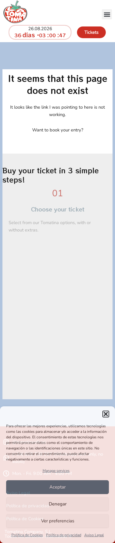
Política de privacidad (63, 535)
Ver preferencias (57, 521)
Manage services (56, 470)
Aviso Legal (94, 535)
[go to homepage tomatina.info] (15, 11)
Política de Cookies (27, 535)
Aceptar (57, 487)
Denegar (58, 504)
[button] (106, 414)
